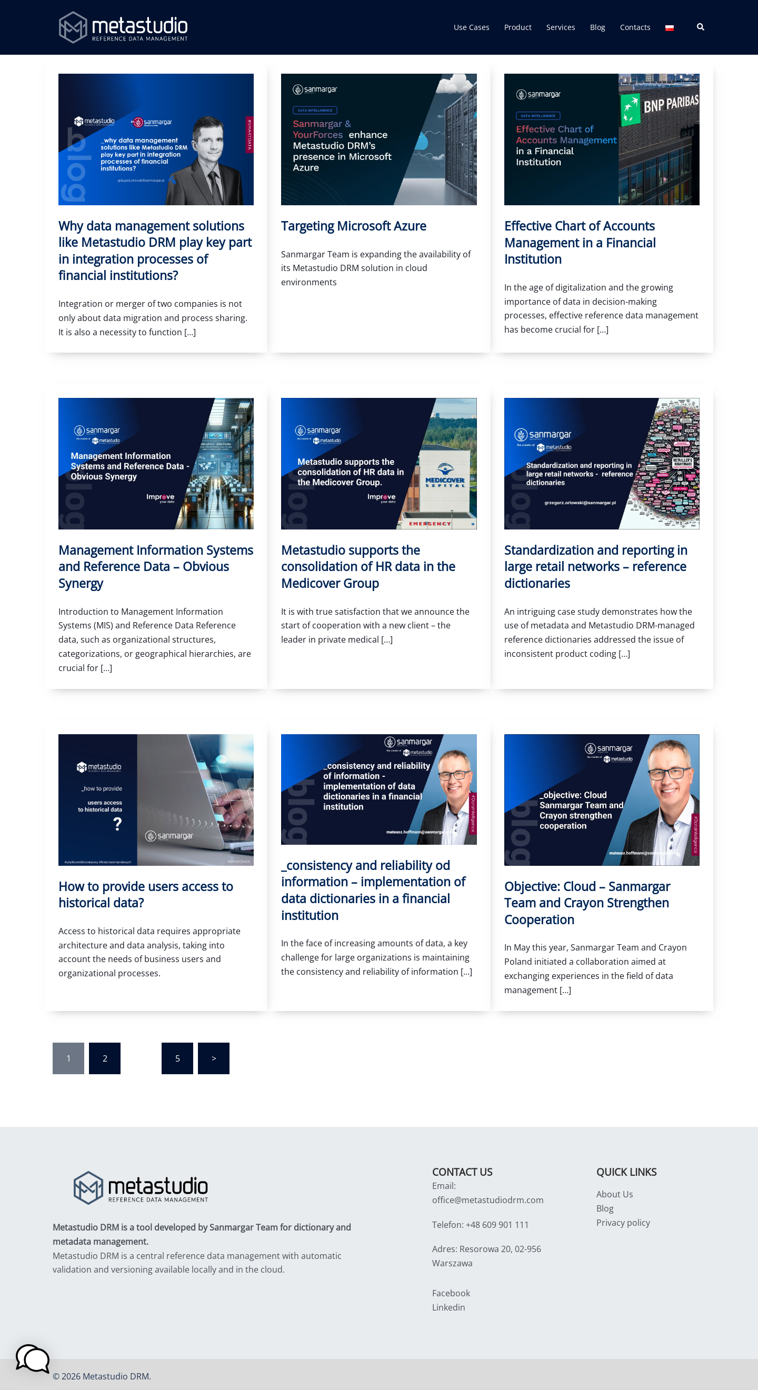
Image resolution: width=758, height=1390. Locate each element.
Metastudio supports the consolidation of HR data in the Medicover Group (364, 565)
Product (518, 27)
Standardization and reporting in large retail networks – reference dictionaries (592, 565)
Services (560, 27)
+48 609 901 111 (497, 1220)
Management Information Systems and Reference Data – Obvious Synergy (151, 565)
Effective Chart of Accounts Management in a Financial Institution (577, 242)
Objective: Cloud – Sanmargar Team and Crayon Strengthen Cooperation (600, 899)
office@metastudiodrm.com (488, 1196)
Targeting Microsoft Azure (351, 226)
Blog (597, 27)
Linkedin (448, 1303)
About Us (614, 1190)
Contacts (635, 27)
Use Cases (472, 27)
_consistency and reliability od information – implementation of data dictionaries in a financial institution (369, 886)
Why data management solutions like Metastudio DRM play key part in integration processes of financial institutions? (154, 250)
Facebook (451, 1289)
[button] (701, 27)
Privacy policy (623, 1218)
